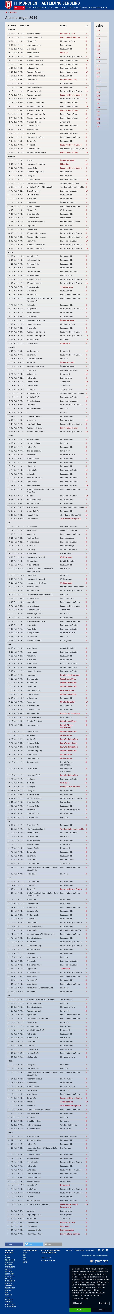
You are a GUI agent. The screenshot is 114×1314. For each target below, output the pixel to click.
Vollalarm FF (64, 783)
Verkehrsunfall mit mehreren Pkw (72, 829)
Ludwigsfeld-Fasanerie (10, 1277)
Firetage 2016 (46, 1258)
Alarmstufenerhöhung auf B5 (70, 519)
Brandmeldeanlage (67, 1230)
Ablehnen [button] (102, 1310)
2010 (98, 92)
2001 (98, 127)
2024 (98, 38)
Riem (6, 1292)
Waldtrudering (10, 1306)
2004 (98, 115)
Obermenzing (10, 1288)
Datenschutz (91, 1250)
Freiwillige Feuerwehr (9, 1251)
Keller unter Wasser (67, 690)
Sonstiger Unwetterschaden (70, 675)
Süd (24, 1257)
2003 (98, 119)
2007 (98, 104)
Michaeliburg (10, 1281)
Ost (24, 1255)
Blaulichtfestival (48, 1260)
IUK (87, 60)
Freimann (8, 1264)
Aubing (7, 1258)
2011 (98, 88)
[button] (19, 8)
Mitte (25, 1262)
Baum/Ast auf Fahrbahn (68, 743)
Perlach (8, 1290)
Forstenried (9, 1262)
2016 (98, 69)
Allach (7, 1255)
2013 (98, 81)
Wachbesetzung (66, 557)
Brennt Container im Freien (70, 37)
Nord (25, 1253)
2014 (98, 77)
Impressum (79, 1250)
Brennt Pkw (64, 53)
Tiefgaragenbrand (66, 287)
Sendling (8, 1295)
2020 (98, 54)
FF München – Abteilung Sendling (47, 3)
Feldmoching (10, 1260)
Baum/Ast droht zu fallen (69, 739)
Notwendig (78, 1303)
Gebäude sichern (66, 735)
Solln (7, 1297)
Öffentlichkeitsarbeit (67, 160)
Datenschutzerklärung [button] (80, 1298)
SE (86, 34)
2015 (98, 73)
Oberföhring (9, 1285)
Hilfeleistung (64, 164)
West (25, 1260)
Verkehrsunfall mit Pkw (68, 80)
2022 (98, 46)
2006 (98, 107)
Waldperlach (10, 1304)
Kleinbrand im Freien (67, 34)
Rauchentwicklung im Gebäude (71, 95)
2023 (98, 42)
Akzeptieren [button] (80, 1310)
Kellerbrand (64, 1226)
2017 (98, 65)
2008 (98, 100)
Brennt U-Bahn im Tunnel (69, 110)
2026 (98, 31)
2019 (98, 58)
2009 (98, 96)
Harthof (8, 1269)
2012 (98, 84)
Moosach (8, 1283)
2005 (98, 111)
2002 (98, 123)
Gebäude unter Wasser (68, 679)
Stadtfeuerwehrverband (50, 1250)
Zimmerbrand (65, 343)
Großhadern (10, 1267)
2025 (98, 35)
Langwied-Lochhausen (9, 1273)
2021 (98, 50)
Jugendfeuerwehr (30, 1250)
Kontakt (69, 1250)
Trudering (8, 1302)
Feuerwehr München (48, 1253)
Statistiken (103, 1303)
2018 (98, 61)
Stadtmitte (9, 1299)
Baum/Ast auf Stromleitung (70, 713)
